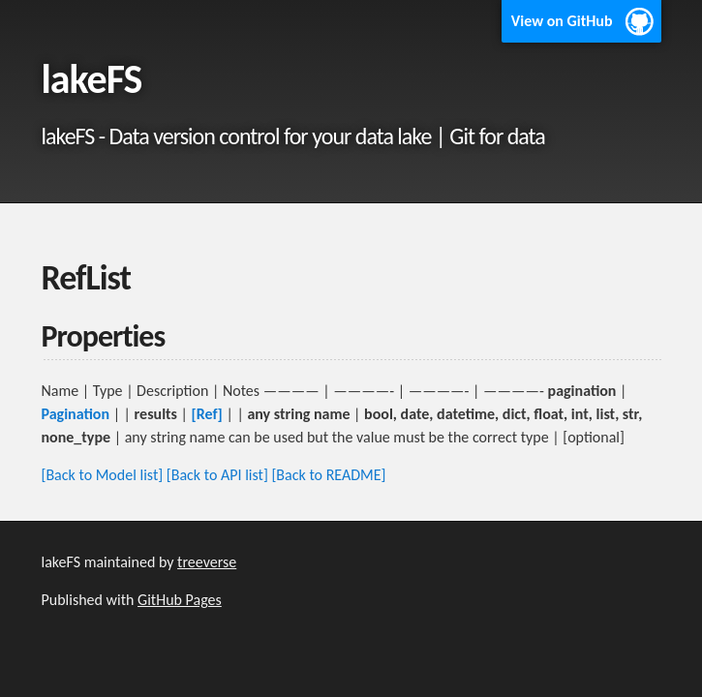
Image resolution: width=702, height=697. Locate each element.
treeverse (206, 562)
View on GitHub (562, 21)
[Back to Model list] (103, 475)
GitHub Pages (179, 600)
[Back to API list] (217, 475)
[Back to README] (328, 475)
